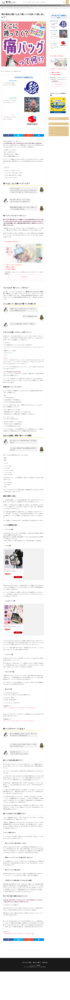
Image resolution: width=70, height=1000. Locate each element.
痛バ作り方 (43, 2)
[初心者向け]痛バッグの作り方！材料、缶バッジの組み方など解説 (19, 933)
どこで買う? (52, 128)
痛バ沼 (38, 965)
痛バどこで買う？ (36, 2)
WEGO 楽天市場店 (23, 276)
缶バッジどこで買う (27, 2)
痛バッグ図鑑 (52, 134)
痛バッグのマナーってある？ (11, 177)
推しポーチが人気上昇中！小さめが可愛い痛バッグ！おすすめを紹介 (19, 707)
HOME (3, 7)
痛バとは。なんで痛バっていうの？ (12, 170)
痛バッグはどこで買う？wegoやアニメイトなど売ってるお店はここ (19, 720)
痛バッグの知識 (9, 7)
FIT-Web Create (31, 966)
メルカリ (13, 114)
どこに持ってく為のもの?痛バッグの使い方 (13, 173)
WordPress (43, 966)
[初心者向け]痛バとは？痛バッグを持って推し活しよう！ (23, 7)
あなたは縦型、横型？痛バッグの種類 (12, 175)
